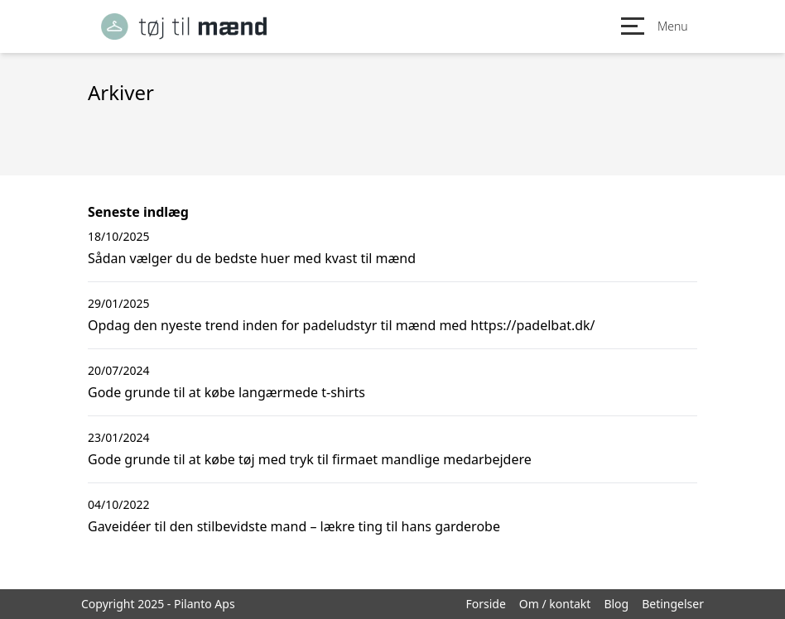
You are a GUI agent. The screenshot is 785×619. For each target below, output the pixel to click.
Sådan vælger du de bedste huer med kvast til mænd (252, 258)
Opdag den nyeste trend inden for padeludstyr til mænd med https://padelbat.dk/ (341, 325)
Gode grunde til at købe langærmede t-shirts (226, 392)
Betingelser (673, 604)
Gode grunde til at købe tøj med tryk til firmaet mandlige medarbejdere (310, 459)
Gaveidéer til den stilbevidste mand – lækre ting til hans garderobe (294, 526)
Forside (485, 604)
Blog (616, 604)
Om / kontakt (555, 604)
